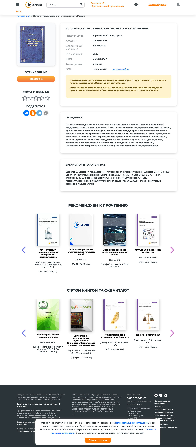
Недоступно (36, 79)
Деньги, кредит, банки (148, 335)
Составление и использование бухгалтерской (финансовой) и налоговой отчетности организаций (81, 341)
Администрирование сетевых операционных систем (114, 252)
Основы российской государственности (48, 335)
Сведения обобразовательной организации (107, 4)
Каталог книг (23, 16)
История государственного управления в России (59, 16)
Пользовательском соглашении (131, 423)
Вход (18, 11)
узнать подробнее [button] (121, 69)
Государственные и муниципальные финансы (115, 336)
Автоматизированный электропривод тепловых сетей (81, 252)
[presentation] (23, 250)
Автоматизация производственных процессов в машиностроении (48, 253)
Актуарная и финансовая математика (148, 251)
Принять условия (98, 440)
